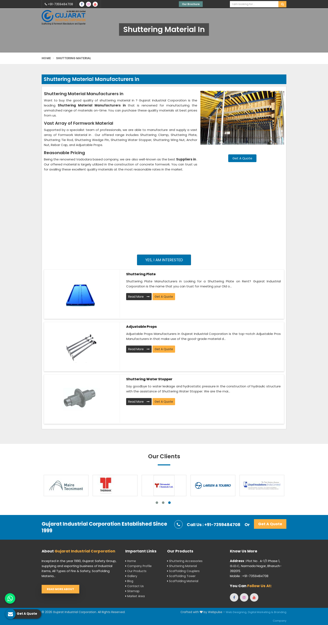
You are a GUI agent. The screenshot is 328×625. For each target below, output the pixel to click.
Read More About (60, 589)
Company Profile (138, 566)
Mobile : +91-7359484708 (249, 576)
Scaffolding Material (182, 581)
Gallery (131, 576)
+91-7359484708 (59, 4)
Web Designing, (236, 612)
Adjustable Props (141, 326)
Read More (139, 297)
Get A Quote (242, 158)
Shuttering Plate (141, 274)
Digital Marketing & (260, 612)
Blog (129, 581)
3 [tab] (169, 502)
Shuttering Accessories (184, 561)
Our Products (135, 571)
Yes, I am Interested (164, 260)
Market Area (135, 596)
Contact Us (134, 586)
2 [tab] (163, 502)
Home (46, 58)
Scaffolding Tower (181, 576)
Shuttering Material (182, 566)
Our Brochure (191, 4)
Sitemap (132, 591)
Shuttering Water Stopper (149, 379)
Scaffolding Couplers (183, 571)
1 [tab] (157, 502)
